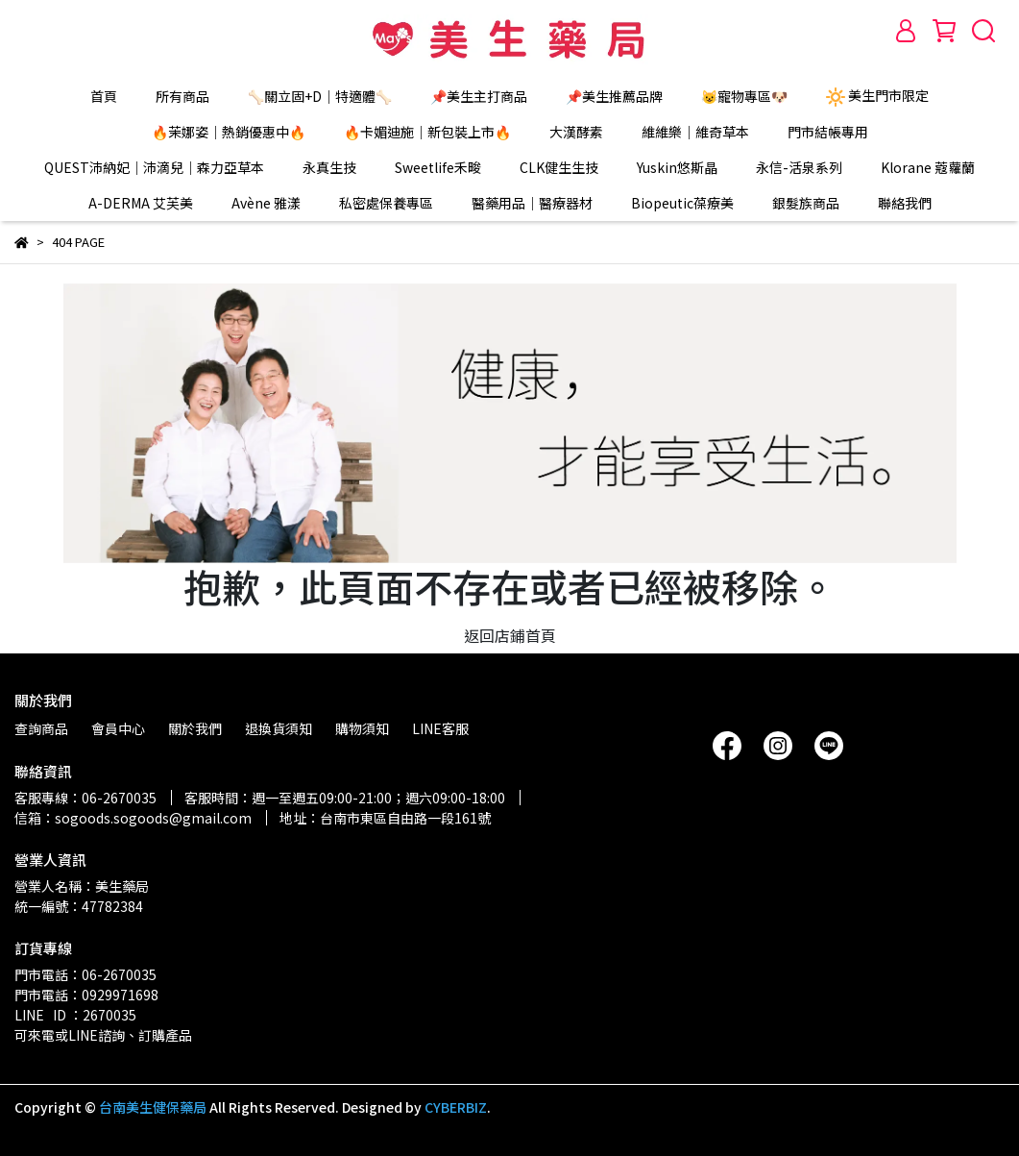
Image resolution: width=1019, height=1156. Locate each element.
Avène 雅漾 (266, 202)
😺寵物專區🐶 (744, 96)
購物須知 (362, 728)
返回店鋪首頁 (510, 635)
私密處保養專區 (386, 202)
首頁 (103, 96)
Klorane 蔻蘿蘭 (928, 167)
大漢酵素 (576, 131)
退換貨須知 (278, 728)
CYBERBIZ (456, 1107)
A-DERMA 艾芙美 (140, 202)
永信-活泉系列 (799, 167)
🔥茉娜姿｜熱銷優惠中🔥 (228, 131)
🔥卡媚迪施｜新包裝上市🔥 (427, 131)
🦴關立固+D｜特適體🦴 (320, 96)
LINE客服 (440, 728)
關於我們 (195, 728)
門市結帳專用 (828, 131)
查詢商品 (41, 728)
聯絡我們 (905, 202)
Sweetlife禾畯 (438, 167)
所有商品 (182, 96)
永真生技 (329, 167)
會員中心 (118, 728)
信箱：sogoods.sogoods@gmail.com (133, 817)
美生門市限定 (877, 96)
